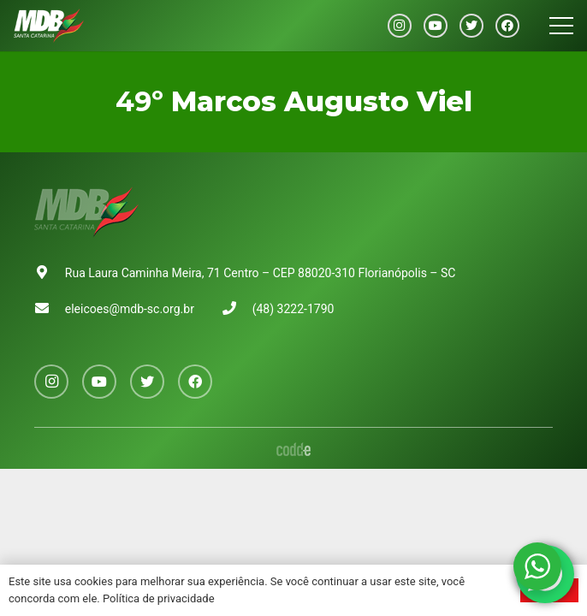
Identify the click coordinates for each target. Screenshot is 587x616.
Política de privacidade (159, 598)
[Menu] (561, 25)
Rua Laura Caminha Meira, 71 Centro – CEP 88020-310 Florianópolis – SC (260, 273)
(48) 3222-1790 (293, 309)
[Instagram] (400, 26)
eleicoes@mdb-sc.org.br (129, 309)
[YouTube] (436, 26)
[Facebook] (507, 26)
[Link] (49, 26)
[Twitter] (471, 26)
